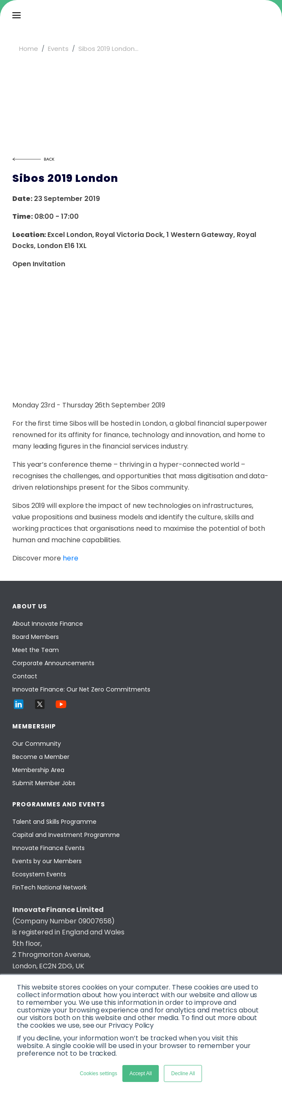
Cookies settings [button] (98, 1073)
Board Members (35, 637)
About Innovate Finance (47, 623)
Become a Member (40, 757)
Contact (24, 676)
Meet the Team (35, 650)
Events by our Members (47, 861)
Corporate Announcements (53, 663)
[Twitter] (39, 708)
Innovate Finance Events (48, 848)
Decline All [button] (183, 1073)
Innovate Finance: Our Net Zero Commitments (81, 689)
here (70, 558)
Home (28, 48)
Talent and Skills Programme (54, 821)
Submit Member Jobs (43, 783)
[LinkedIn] (18, 708)
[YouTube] (61, 708)
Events (58, 48)
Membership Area (38, 770)
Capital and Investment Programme (66, 835)
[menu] (16, 15)
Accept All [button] (141, 1073)
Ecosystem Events (39, 874)
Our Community (36, 743)
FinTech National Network (49, 887)
